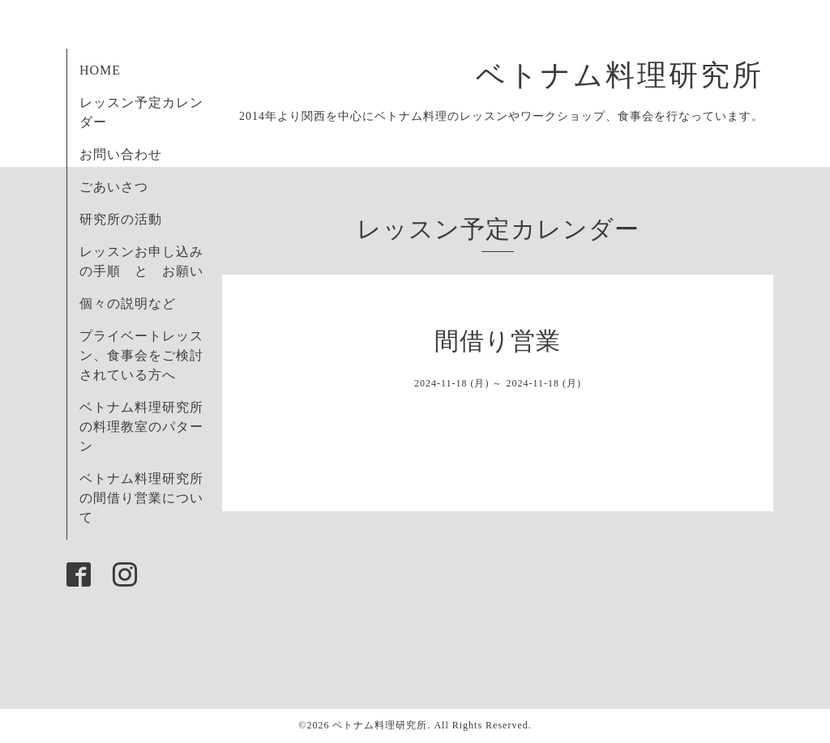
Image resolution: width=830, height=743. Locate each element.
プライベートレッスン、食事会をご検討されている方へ (141, 355)
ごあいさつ (113, 187)
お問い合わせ (120, 154)
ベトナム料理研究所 (635, 75)
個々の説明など (127, 303)
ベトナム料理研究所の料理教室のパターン (141, 426)
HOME (100, 70)
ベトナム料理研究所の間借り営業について (141, 498)
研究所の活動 (120, 219)
